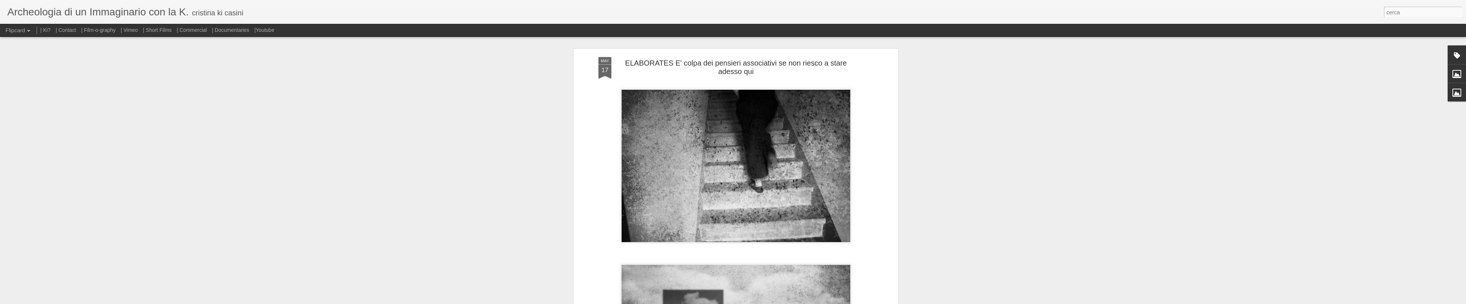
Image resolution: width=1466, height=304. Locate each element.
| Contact (66, 30)
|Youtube (264, 30)
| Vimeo (129, 30)
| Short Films (157, 30)
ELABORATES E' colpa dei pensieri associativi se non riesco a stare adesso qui (736, 67)
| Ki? (45, 30)
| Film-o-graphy (99, 30)
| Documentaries (230, 30)
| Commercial (192, 30)
